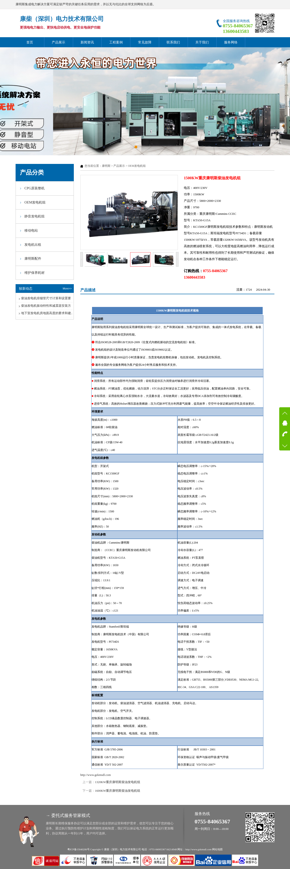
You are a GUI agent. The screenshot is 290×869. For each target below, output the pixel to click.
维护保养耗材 (34, 273)
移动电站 (31, 230)
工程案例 (116, 42)
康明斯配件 (32, 258)
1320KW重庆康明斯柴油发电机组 (117, 782)
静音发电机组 (34, 216)
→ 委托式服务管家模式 (68, 815)
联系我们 (173, 42)
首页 (29, 42)
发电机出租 (32, 244)
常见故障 (144, 42)
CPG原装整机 (34, 188)
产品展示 (58, 42)
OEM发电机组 (137, 166)
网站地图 (217, 849)
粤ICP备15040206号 (78, 849)
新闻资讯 (87, 42)
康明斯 (106, 166)
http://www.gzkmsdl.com (95, 775)
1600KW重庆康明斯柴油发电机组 (117, 790)
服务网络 (231, 42)
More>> (67, 288)
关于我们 (202, 42)
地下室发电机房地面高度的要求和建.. (46, 313)
